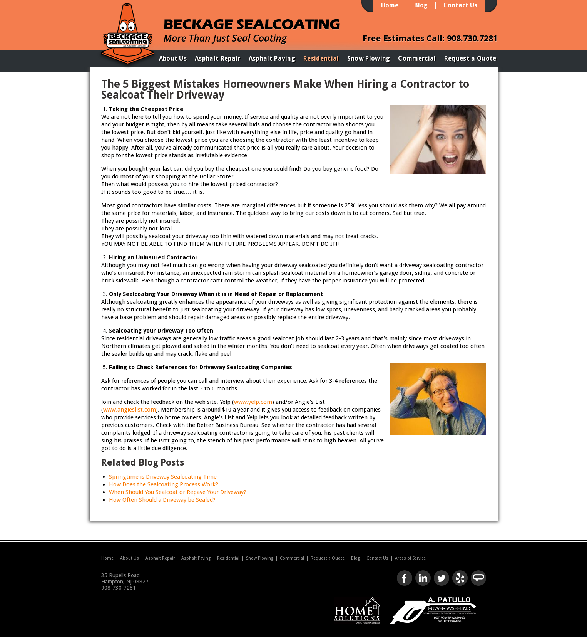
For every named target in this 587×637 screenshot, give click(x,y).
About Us (173, 58)
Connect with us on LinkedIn (423, 578)
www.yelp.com (253, 401)
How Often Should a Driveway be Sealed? (162, 499)
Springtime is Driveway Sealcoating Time (163, 476)
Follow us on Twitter (441, 578)
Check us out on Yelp (460, 578)
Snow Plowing (368, 58)
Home (389, 5)
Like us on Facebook (404, 578)
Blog (421, 5)
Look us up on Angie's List (478, 578)
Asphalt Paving (272, 58)
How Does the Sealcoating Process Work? (163, 484)
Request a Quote (470, 58)
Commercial (417, 58)
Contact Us (460, 5)
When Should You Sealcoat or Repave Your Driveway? (177, 492)
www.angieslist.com (129, 409)
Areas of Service (410, 558)
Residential (321, 58)
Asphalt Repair (217, 58)
